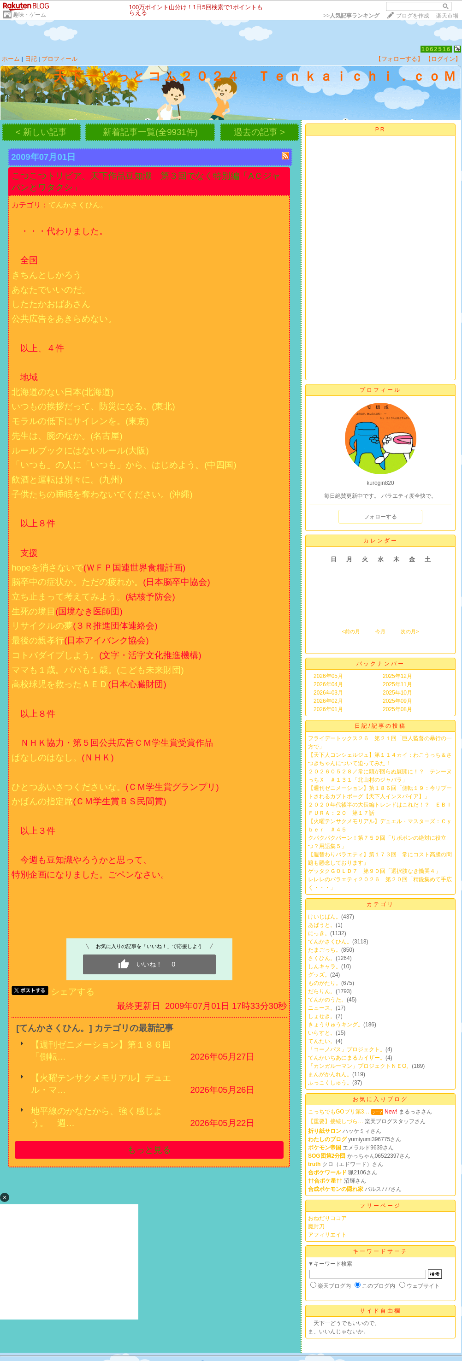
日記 (31, 58)
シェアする (73, 991)
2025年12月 (397, 676)
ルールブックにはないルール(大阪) (80, 450)
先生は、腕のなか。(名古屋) (67, 436)
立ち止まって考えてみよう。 (68, 596)
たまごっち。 (324, 950)
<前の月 (351, 631)
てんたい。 (322, 1041)
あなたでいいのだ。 (51, 290)
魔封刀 (316, 1226)
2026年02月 (328, 701)
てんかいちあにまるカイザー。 (346, 1058)
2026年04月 (328, 684)
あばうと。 (322, 925)
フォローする (380, 516)
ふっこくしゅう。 (330, 1082)
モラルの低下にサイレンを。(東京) (80, 421)
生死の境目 (33, 611)
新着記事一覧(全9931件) (150, 132)
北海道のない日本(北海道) (62, 392)
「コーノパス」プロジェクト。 (346, 1049)
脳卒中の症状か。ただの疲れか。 (77, 582)
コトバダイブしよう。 (55, 655)
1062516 (436, 49)
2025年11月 (397, 684)
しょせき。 (322, 1016)
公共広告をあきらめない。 (64, 319)
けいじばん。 (324, 916)
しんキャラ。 (324, 966)
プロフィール (59, 58)
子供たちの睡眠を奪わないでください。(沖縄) (102, 494)
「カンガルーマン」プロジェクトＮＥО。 (360, 1066)
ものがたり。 (324, 983)
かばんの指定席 (42, 801)
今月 (380, 631)
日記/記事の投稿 (380, 726)
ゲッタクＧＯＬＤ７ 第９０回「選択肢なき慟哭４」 (374, 871)
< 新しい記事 (41, 132)
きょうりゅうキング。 (335, 1024)
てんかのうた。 (327, 999)
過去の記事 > (259, 132)
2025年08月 (397, 709)
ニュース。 (322, 1008)
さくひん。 (322, 958)
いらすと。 (322, 1033)
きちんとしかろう (47, 275)
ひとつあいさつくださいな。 (68, 787)
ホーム (11, 58)
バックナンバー (380, 663)
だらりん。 (322, 991)
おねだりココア (327, 1218)
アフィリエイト (327, 1234)
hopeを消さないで (47, 567)
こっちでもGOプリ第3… (338, 1111)
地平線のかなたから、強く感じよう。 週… (96, 1117)
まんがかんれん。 (330, 1074)
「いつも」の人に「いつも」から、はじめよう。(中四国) (124, 465)
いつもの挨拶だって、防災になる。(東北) (93, 406)
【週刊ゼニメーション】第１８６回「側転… (101, 1050)
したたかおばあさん (51, 304)
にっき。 (319, 933)
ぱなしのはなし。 (47, 757)
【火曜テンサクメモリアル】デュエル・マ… (101, 1084)
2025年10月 (397, 692)
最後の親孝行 (38, 640)
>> (351, 15)
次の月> (410, 631)
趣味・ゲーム (29, 15)
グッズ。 (319, 975)
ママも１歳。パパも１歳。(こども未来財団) (98, 670)
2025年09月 (397, 701)
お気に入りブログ (380, 1099)
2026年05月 (328, 676)
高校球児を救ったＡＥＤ (60, 684)
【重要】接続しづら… (335, 1121)
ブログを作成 (412, 15)
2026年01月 (328, 709)
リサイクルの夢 (42, 625)
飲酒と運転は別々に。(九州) (67, 479)
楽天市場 (447, 15)
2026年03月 (328, 692)
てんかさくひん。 (77, 205)
